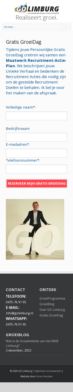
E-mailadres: (18, 144)
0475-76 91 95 (16, 302)
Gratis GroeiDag (51, 315)
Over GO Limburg (52, 310)
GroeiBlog (47, 304)
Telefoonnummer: (23, 160)
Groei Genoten (44, 376)
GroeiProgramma (52, 298)
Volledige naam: (21, 107)
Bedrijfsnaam (18, 128)
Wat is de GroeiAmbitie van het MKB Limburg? (32, 343)
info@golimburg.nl (19, 313)
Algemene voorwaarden (47, 371)
